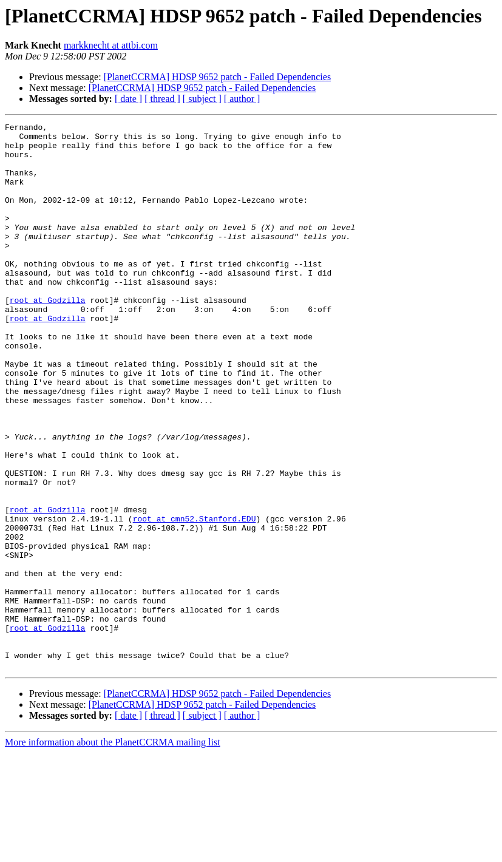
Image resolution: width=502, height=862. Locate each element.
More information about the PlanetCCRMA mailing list (112, 851)
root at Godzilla (48, 336)
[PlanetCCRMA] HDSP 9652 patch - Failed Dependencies (217, 77)
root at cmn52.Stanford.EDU (194, 598)
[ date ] (128, 98)
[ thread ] (162, 98)
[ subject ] (202, 98)
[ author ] (242, 98)
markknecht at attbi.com (111, 45)
